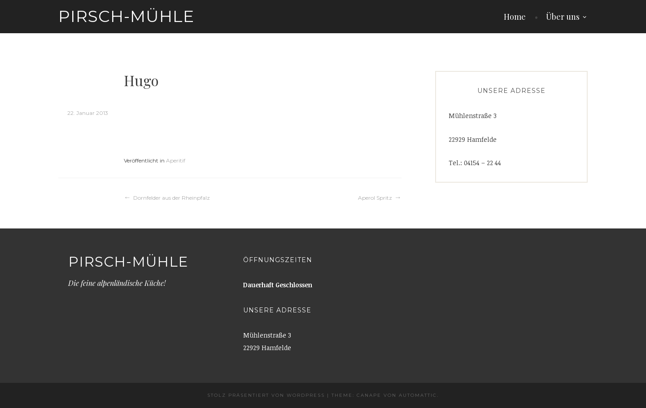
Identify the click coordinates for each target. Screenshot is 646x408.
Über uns (563, 17)
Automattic (418, 395)
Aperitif (175, 160)
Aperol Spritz (375, 197)
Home (515, 17)
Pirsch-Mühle (126, 16)
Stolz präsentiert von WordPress (266, 395)
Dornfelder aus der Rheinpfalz (171, 197)
